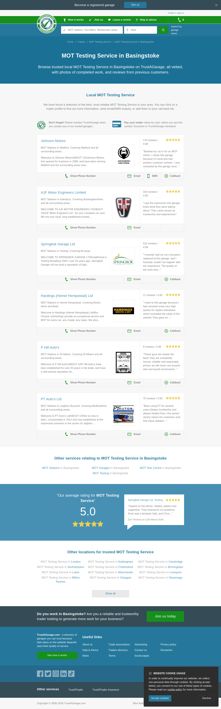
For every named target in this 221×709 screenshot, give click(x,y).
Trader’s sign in (176, 13)
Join (135, 4)
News (85, 655)
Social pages (142, 655)
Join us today (165, 616)
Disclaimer (167, 650)
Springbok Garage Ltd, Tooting (145, 500)
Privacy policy (168, 644)
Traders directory (118, 650)
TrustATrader (75, 689)
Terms (111, 655)
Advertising (141, 644)
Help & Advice (90, 650)
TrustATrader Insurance (105, 689)
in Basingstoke (60, 467)
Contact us (141, 650)
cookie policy (175, 689)
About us (87, 644)
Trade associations (119, 644)
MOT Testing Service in (61, 561)
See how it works (57, 655)
